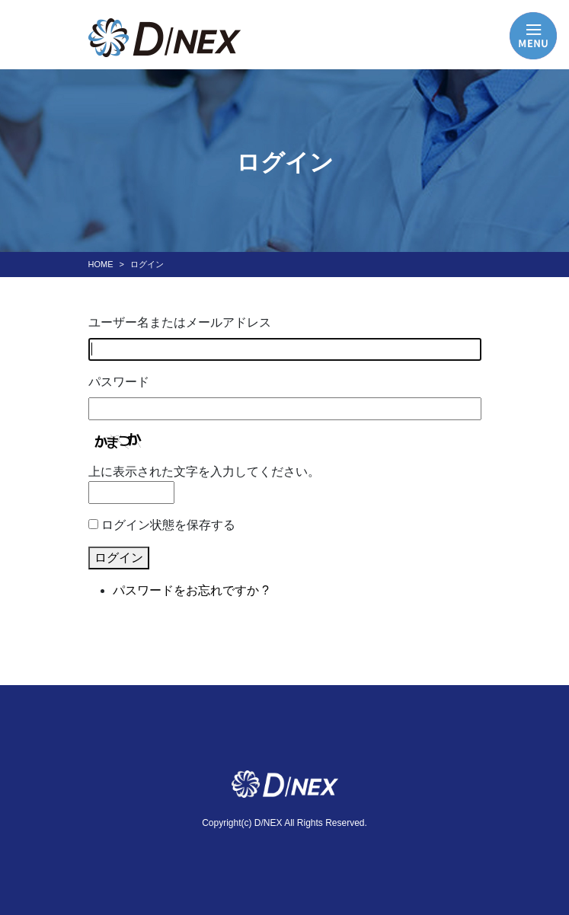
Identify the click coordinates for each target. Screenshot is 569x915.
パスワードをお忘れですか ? (191, 590)
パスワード (118, 381)
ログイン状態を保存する (168, 524)
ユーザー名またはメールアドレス (179, 322)
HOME (100, 264)
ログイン (118, 557)
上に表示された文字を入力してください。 (204, 471)
